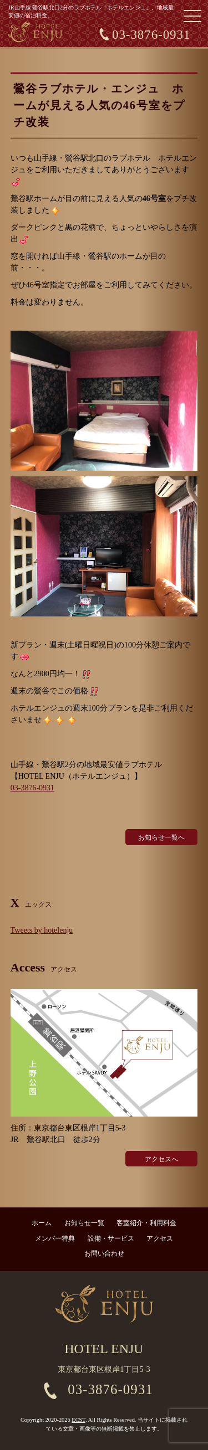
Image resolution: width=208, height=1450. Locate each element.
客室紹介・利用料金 (146, 1223)
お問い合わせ (104, 1253)
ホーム (42, 1223)
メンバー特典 (55, 1238)
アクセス (159, 1238)
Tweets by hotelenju (42, 930)
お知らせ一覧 (84, 1223)
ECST (78, 1420)
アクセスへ (161, 1159)
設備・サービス (111, 1238)
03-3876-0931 (151, 35)
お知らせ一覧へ (161, 837)
